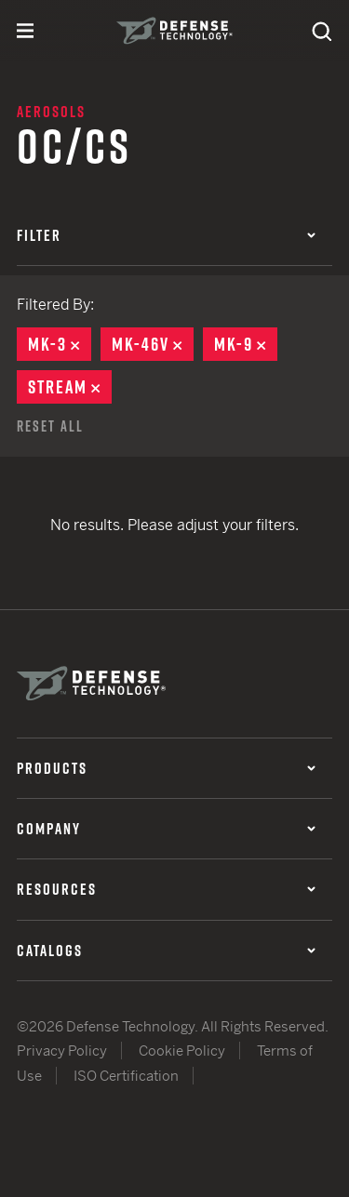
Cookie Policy (182, 1050)
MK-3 (59, 344)
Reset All (50, 426)
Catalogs (166, 950)
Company (166, 829)
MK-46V (153, 344)
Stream (70, 387)
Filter (166, 235)
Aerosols (51, 111)
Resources (166, 889)
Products (166, 768)
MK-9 (245, 344)
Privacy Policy (62, 1050)
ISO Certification (126, 1075)
